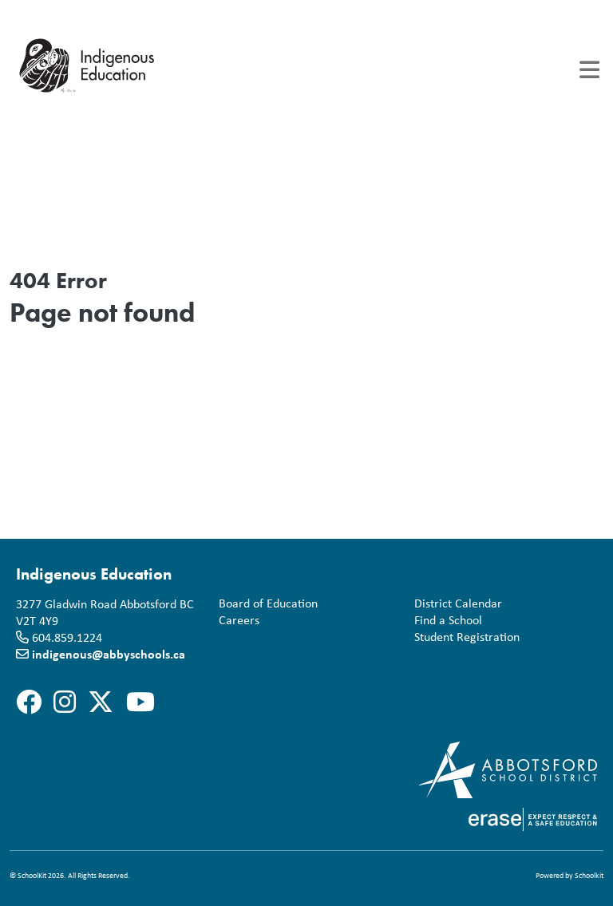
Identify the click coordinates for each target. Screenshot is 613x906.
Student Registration (464, 637)
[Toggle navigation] (589, 70)
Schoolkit (589, 875)
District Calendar (455, 603)
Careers (235, 620)
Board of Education (265, 603)
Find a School (445, 620)
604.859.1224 (67, 637)
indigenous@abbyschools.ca (108, 654)
